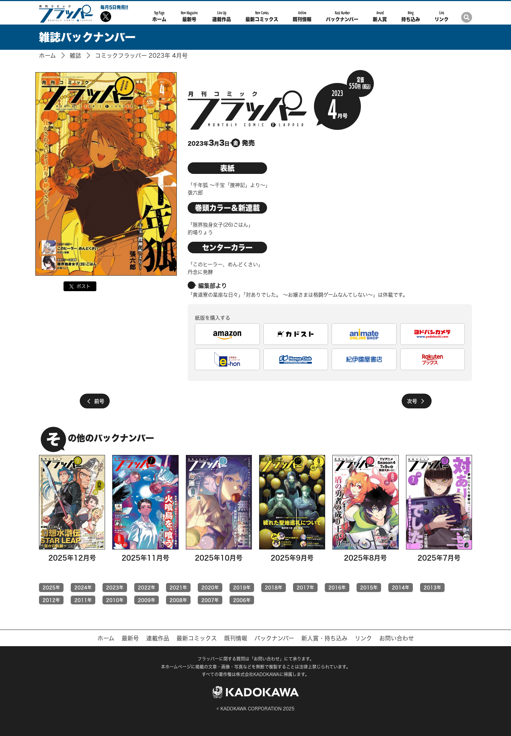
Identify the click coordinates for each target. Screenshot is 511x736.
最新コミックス (261, 16)
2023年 (114, 587)
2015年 (368, 587)
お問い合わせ (396, 638)
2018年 (273, 587)
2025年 (51, 587)
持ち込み (410, 16)
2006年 (241, 600)
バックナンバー (342, 16)
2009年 (146, 600)
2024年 (83, 587)
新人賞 (380, 16)
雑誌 (75, 55)
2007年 (210, 600)
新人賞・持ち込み (324, 638)
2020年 (210, 587)
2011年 (83, 600)
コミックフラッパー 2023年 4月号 (141, 55)
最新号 (189, 16)
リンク (441, 16)
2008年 (178, 600)
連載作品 (221, 16)
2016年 (337, 587)
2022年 (146, 587)
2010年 (114, 600)
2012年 (51, 600)
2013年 (432, 587)
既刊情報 (302, 16)
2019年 (241, 587)
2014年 (400, 587)
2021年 (178, 587)
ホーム (159, 16)
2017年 (305, 587)
